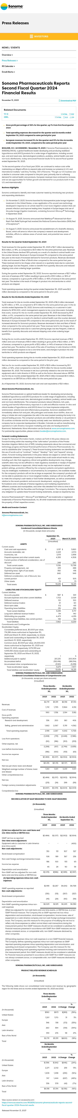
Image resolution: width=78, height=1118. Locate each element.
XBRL (6, 117)
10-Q (6, 114)
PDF (71, 114)
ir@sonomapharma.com (12, 515)
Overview (6, 54)
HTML (64, 114)
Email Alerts (7, 71)
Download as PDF (67, 100)
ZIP (72, 117)
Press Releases (9, 60)
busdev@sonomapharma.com (53, 431)
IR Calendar (7, 66)
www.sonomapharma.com (63, 428)
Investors (39, 36)
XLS (65, 117)
